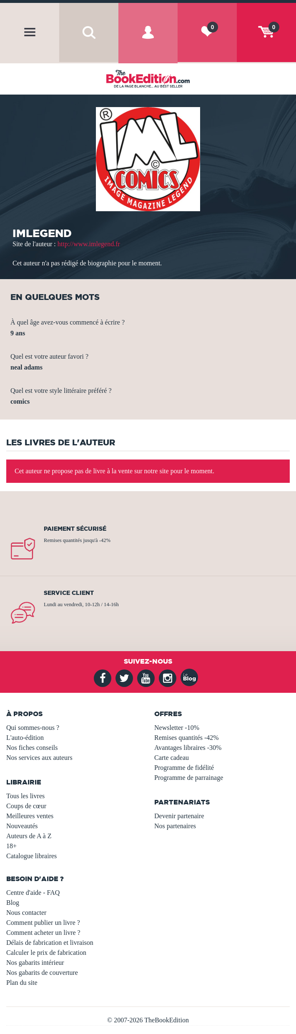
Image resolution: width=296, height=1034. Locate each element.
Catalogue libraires (31, 855)
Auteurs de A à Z (28, 835)
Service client (69, 592)
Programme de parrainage (188, 777)
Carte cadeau (171, 757)
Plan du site (22, 982)
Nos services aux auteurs (39, 757)
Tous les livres (25, 795)
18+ (11, 845)
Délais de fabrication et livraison (49, 942)
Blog (12, 902)
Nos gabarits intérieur (35, 962)
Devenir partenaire (179, 815)
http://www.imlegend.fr (89, 243)
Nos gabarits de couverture (42, 972)
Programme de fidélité (184, 767)
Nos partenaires (175, 825)
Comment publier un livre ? (43, 922)
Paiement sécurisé (75, 528)
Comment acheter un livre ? (43, 932)
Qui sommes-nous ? (32, 727)
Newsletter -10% (176, 727)
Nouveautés (22, 825)
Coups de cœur (26, 805)
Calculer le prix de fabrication (46, 952)
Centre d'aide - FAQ (33, 892)
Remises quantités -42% (186, 737)
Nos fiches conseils (32, 747)
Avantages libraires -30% (187, 747)
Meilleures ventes (29, 815)
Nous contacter (26, 912)
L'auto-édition (25, 737)
